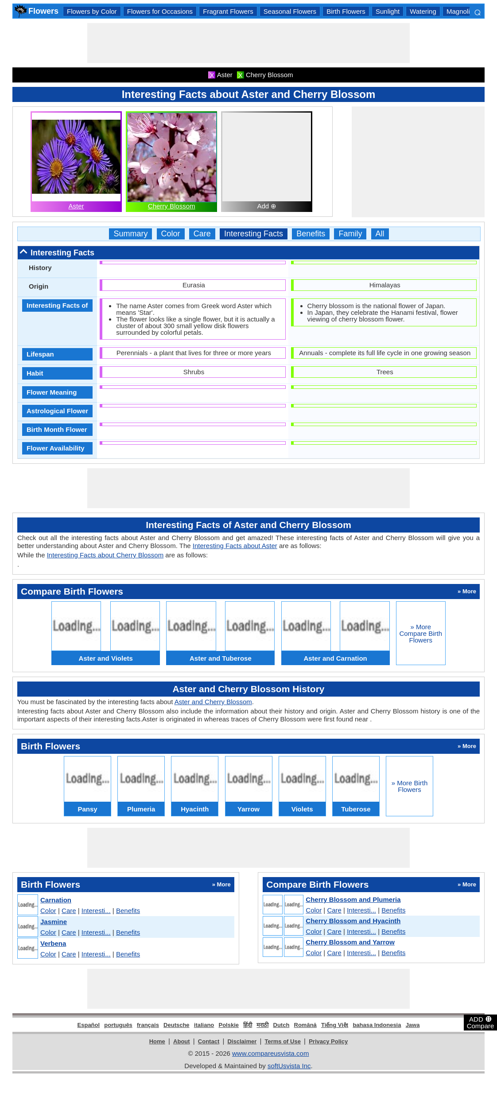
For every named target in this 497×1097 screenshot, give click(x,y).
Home (157, 1041)
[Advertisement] (248, 43)
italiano (204, 1025)
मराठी (262, 1025)
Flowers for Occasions (160, 11)
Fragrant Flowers (228, 11)
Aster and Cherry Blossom (213, 701)
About (181, 1041)
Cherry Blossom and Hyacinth (353, 921)
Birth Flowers (345, 11)
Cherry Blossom (171, 206)
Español (89, 1025)
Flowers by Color (92, 11)
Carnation (55, 900)
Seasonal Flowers (290, 11)
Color (170, 234)
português (118, 1025)
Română (305, 1025)
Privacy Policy (328, 1041)
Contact (208, 1041)
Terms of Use (283, 1041)
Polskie (228, 1025)
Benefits (310, 234)
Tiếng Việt (334, 1025)
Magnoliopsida (468, 11)
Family (350, 234)
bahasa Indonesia (377, 1025)
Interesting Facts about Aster (235, 545)
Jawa (413, 1025)
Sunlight (388, 11)
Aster (76, 206)
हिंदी (247, 1025)
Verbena (53, 943)
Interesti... (96, 910)
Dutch (281, 1025)
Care (202, 234)
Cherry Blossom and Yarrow (350, 942)
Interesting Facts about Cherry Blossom (105, 555)
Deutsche (176, 1025)
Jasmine (53, 921)
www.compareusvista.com (270, 1053)
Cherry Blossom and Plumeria (353, 899)
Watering (423, 11)
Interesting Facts (253, 234)
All (380, 234)
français (148, 1025)
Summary (130, 234)
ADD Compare (480, 1022)
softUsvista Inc (289, 1066)
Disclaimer (241, 1041)
